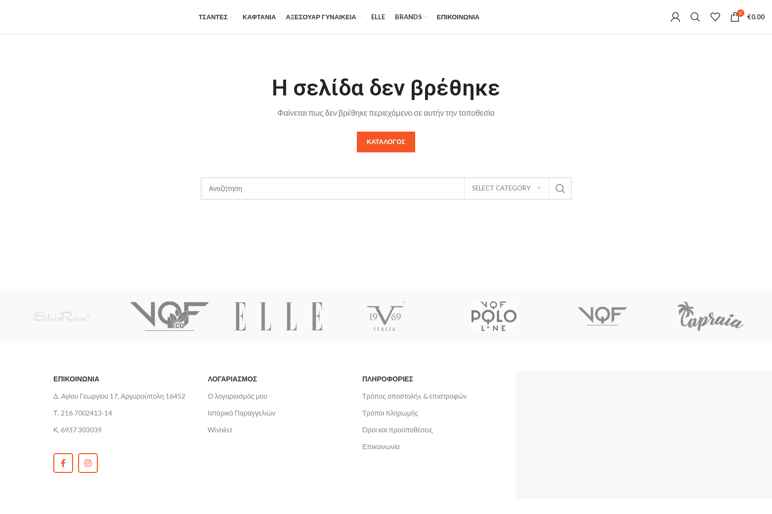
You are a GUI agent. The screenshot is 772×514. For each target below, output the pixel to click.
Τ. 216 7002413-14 (82, 423)
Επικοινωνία (381, 457)
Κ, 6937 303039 (77, 440)
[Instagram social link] (88, 473)
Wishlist (220, 440)
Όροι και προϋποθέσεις (397, 440)
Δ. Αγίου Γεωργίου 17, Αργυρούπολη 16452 (119, 406)
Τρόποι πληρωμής (390, 423)
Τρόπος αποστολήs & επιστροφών (414, 406)
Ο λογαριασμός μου (237, 406)
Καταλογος (386, 152)
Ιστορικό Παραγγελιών (241, 423)
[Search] (695, 22)
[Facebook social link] (63, 473)
